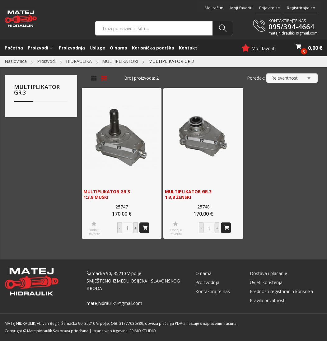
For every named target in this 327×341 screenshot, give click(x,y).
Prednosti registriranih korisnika (281, 291)
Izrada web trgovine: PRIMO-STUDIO (124, 331)
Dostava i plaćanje (268, 273)
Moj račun (214, 8)
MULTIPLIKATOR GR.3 (37, 90)
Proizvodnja (207, 282)
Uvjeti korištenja (266, 282)
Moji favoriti (241, 8)
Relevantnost (292, 78)
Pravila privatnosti (268, 300)
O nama (203, 273)
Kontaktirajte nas (212, 291)
